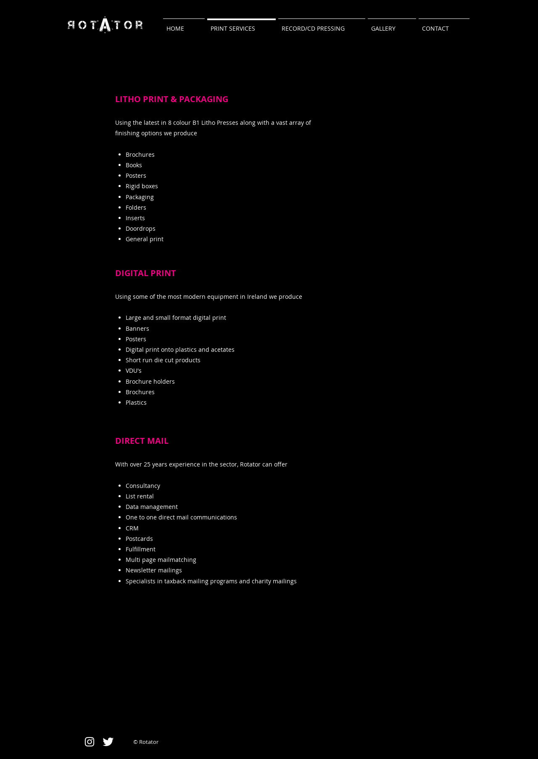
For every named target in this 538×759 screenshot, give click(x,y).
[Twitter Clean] (108, 741)
